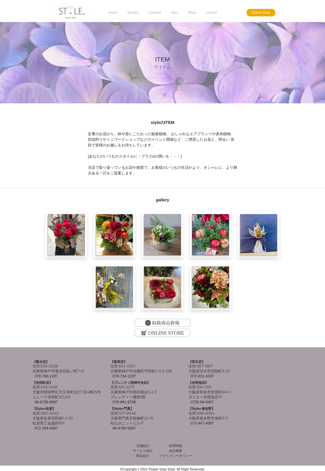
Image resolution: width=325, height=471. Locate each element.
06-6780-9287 (124, 428)
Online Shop (261, 12)
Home (112, 12)
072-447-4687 (202, 423)
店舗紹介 (142, 446)
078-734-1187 (124, 376)
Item (174, 12)
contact (211, 12)
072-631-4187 (202, 376)
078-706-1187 (46, 376)
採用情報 (175, 446)
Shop (192, 12)
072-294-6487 (46, 428)
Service (132, 12)
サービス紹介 (143, 451)
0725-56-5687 (202, 402)
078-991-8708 (124, 402)
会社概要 (175, 451)
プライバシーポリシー (175, 456)
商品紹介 (142, 456)
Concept (155, 12)
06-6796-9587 (46, 402)
